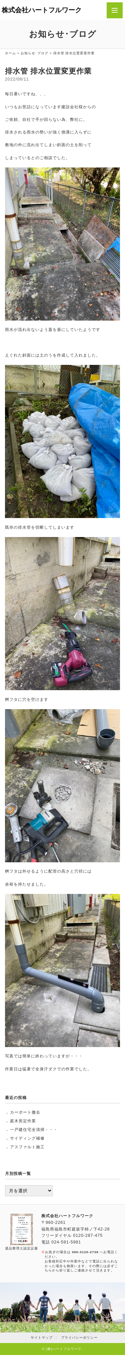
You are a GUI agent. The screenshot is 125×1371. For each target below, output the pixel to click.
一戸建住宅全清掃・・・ (34, 1129)
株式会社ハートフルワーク (42, 10)
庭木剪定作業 (23, 1121)
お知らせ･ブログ (34, 53)
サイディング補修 (27, 1138)
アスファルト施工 (27, 1147)
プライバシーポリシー (79, 1337)
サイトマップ (42, 1337)
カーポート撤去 (25, 1112)
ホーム (10, 53)
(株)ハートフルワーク (64, 1349)
